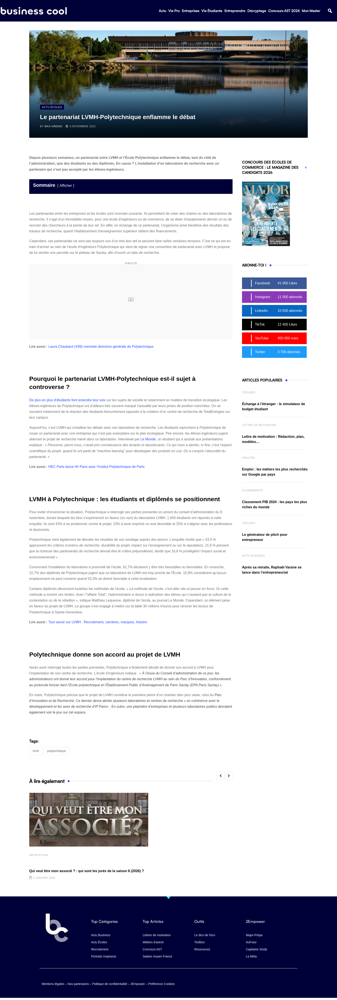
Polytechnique (56, 751)
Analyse (248, 457)
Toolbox (249, 392)
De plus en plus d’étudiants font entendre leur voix (67, 400)
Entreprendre (234, 11)
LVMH (36, 751)
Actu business (253, 555)
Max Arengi (54, 126)
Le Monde (148, 439)
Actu (162, 11)
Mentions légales (53, 984)
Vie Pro (174, 11)
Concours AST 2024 (284, 11)
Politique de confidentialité (109, 984)
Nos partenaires (78, 984)
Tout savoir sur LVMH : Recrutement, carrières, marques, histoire (97, 622)
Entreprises (190, 11)
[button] (329, 10)
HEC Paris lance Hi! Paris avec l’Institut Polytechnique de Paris (96, 467)
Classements (252, 490)
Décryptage (256, 11)
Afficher (66, 186)
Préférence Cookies (161, 984)
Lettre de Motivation (259, 425)
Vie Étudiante (211, 11)
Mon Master (311, 11)
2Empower (137, 984)
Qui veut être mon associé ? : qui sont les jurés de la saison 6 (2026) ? (86, 871)
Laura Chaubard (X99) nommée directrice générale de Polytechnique (100, 346)
